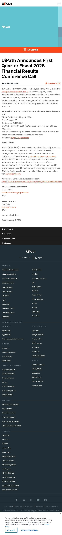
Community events (9, 391)
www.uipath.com (13, 174)
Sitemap (6, 243)
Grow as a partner (8, 417)
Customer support (9, 278)
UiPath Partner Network (10, 405)
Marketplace (36, 287)
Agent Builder (7, 292)
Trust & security (8, 460)
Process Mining (37, 299)
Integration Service (39, 278)
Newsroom (6, 452)
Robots (34, 303)
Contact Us (25, 258)
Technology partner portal (11, 425)
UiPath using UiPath (9, 465)
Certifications (7, 356)
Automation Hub (8, 308)
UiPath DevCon (37, 381)
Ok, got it (11, 531)
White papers (37, 343)
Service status (7, 395)
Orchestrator (36, 295)
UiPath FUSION (37, 369)
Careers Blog (6, 448)
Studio (34, 308)
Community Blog (8, 386)
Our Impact (6, 469)
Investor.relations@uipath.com (15, 192)
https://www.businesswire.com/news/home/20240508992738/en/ (32, 182)
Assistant (5, 304)
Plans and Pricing (9, 274)
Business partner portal (10, 421)
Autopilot (5, 317)
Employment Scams (9, 490)
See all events (37, 386)
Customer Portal (8, 374)
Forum (4, 382)
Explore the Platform (10, 270)
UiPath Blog (36, 331)
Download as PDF (52, 83)
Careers (5, 444)
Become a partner (8, 413)
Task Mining (36, 312)
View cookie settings (52, 507)
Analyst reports (37, 335)
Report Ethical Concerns (10, 486)
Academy (5, 348)
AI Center (5, 296)
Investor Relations (8, 456)
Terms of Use (19, 507)
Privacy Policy (29, 507)
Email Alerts (7, 229)
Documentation (8, 378)
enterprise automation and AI (15, 92)
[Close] (60, 514)
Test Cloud (36, 316)
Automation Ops (8, 312)
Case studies (36, 339)
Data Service (36, 270)
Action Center (7, 287)
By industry (6, 331)
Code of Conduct (8, 481)
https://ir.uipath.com (20, 137)
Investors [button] (31, 49)
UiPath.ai (5, 440)
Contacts (7, 234)
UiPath (36, 373)
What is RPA (6, 360)
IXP (33, 282)
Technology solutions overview (13, 339)
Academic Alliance (9, 352)
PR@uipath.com (9, 207)
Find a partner (7, 409)
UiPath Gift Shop (8, 473)
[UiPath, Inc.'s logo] (31, 251)
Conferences (37, 377)
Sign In (39, 258)
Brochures (35, 351)
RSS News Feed (8, 238)
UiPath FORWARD (38, 365)
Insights (35, 274)
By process (6, 335)
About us (5, 435)
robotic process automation (43, 156)
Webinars (35, 347)
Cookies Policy (39, 507)
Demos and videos (38, 356)
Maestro (35, 291)
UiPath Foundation (8, 477)
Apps (4, 300)
